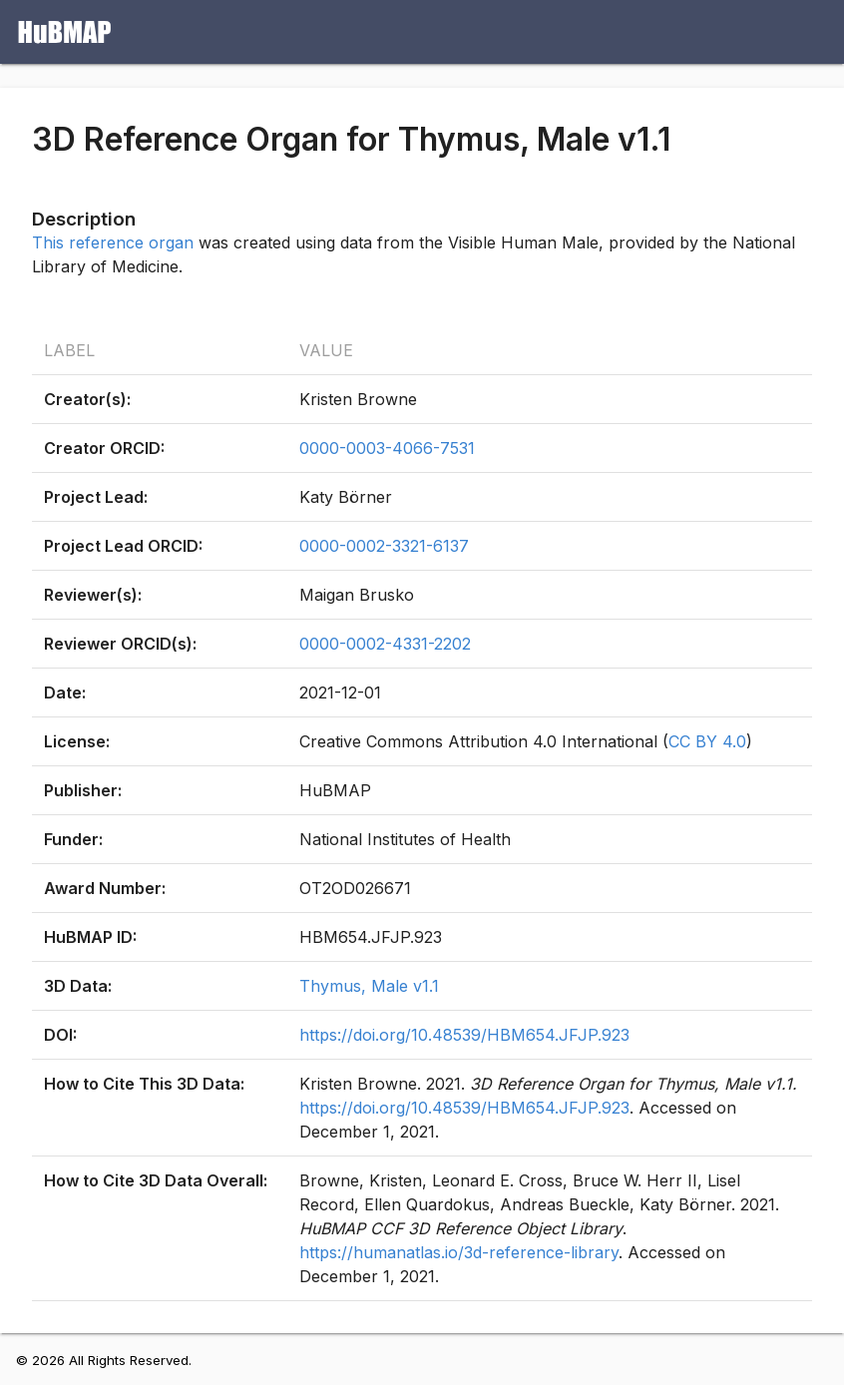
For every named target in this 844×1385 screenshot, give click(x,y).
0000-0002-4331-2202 (385, 644)
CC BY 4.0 (707, 741)
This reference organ (113, 242)
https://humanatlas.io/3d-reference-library (459, 1252)
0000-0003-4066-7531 (387, 448)
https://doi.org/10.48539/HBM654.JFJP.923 (464, 1035)
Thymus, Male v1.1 (369, 986)
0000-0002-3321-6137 (384, 546)
